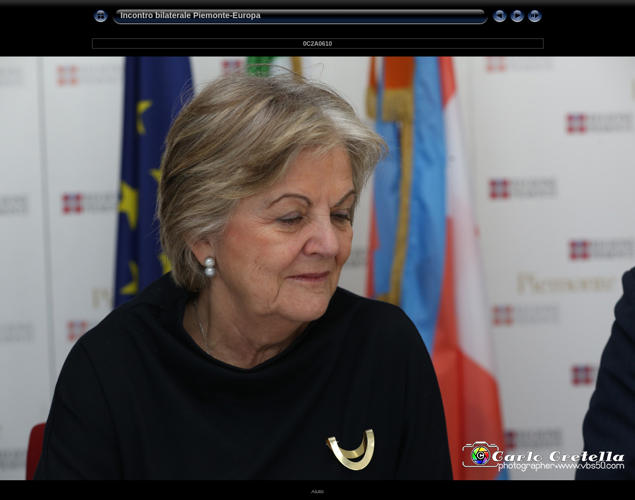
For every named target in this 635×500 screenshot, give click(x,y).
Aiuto (318, 491)
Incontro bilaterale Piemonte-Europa (191, 15)
